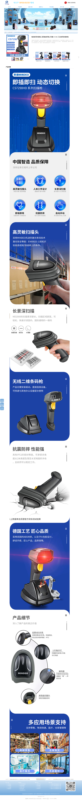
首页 (5, 32)
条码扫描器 (10, 32)
